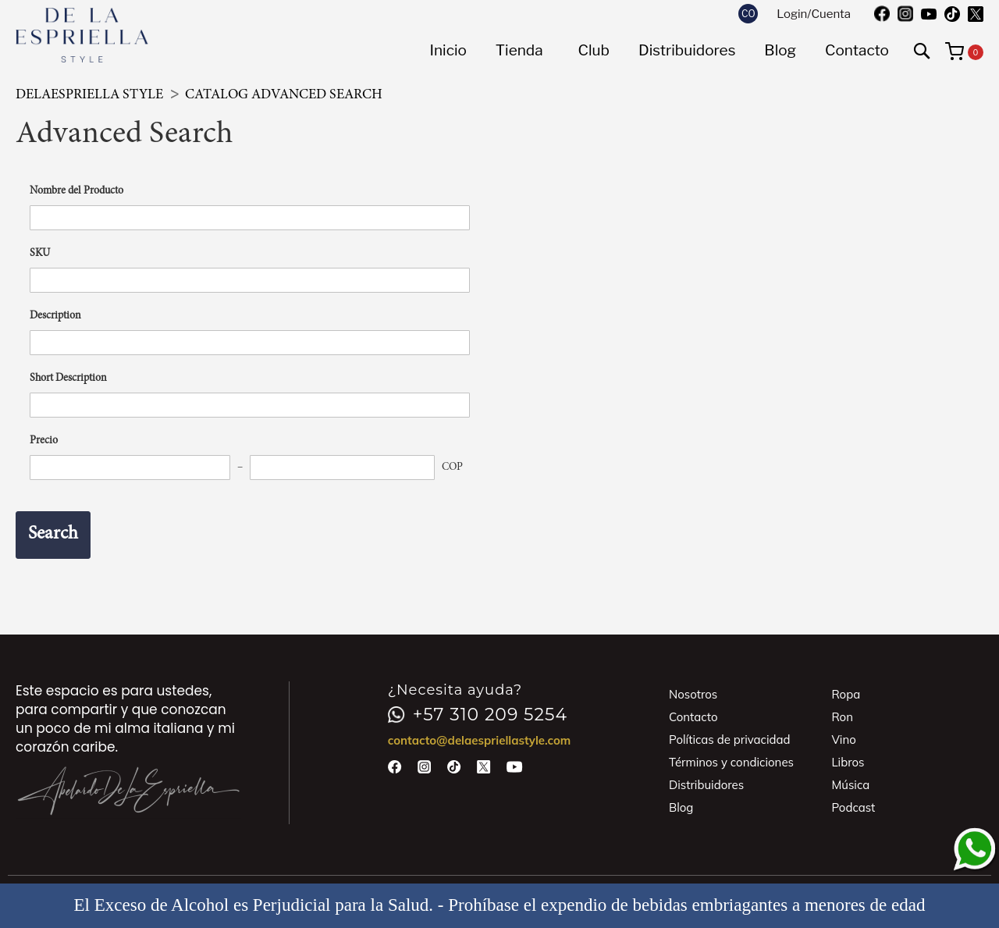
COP (452, 467)
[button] (748, 13)
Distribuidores (706, 784)
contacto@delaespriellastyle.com (479, 740)
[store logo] (82, 35)
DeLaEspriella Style (91, 95)
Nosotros (693, 694)
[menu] (659, 50)
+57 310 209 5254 (477, 715)
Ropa (845, 694)
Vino (843, 739)
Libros (847, 762)
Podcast (853, 807)
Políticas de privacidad (730, 739)
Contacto (693, 716)
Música (850, 784)
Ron (842, 716)
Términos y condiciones (731, 762)
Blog (681, 807)
